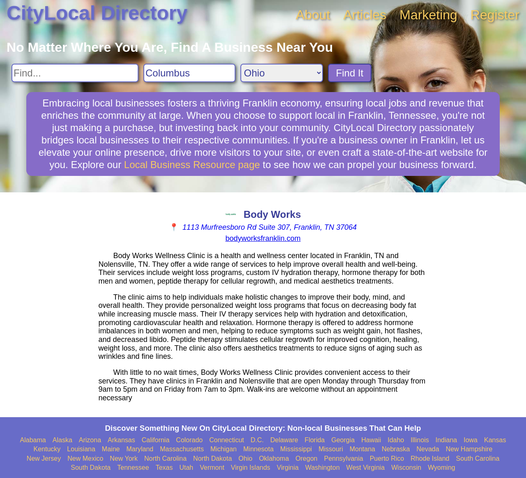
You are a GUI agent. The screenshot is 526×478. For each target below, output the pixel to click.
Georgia (343, 439)
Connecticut (226, 439)
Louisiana (81, 449)
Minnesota (258, 449)
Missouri (330, 449)
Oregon (306, 458)
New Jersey (44, 458)
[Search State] (281, 73)
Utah (186, 467)
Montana (362, 449)
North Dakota (212, 458)
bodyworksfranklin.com (262, 238)
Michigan (223, 449)
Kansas (495, 439)
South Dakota (91, 467)
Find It (350, 73)
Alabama (33, 439)
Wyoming (441, 467)
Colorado (189, 439)
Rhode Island (430, 458)
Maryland (139, 449)
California (156, 439)
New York (124, 458)
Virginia (288, 467)
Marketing (428, 14)
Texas (164, 467)
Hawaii (371, 439)
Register (495, 14)
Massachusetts (182, 449)
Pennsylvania (343, 458)
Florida (315, 439)
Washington (322, 467)
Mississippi (296, 449)
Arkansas (121, 439)
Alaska (62, 439)
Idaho (396, 439)
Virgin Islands (250, 467)
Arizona (90, 439)
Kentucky (47, 449)
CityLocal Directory (97, 13)
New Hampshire (469, 449)
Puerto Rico (387, 458)
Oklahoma (274, 458)
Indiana (446, 439)
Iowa (471, 439)
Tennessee (133, 467)
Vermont (212, 467)
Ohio (245, 458)
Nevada (427, 449)
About (313, 14)
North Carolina (165, 458)
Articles (364, 14)
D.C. (257, 439)
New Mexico (85, 458)
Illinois (420, 439)
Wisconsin (406, 467)
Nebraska (396, 449)
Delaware (284, 439)
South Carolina (478, 458)
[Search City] (189, 73)
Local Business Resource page (192, 164)
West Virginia (365, 467)
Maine (111, 449)
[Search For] (75, 73)
